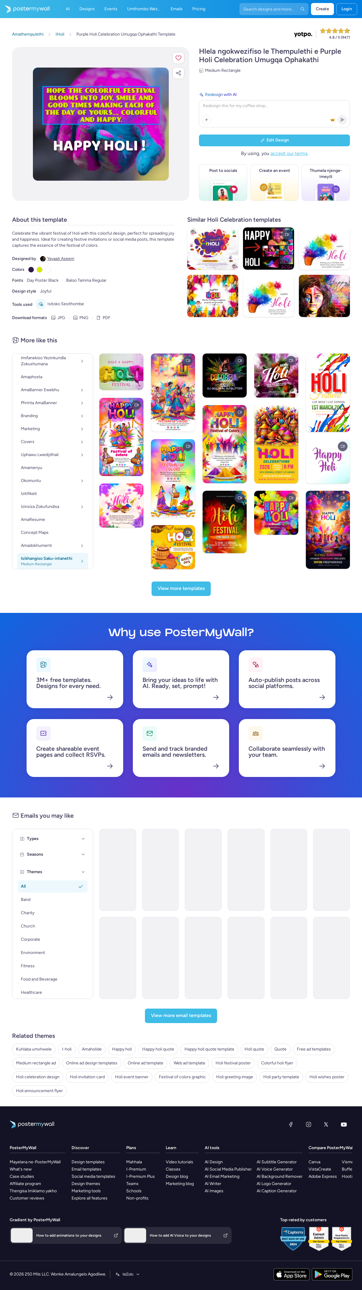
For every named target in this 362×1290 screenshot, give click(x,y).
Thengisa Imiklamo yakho (33, 1190)
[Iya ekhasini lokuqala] (25, 9)
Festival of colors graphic (182, 1076)
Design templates (88, 1162)
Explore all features (89, 1198)
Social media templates (93, 1176)
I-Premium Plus (140, 1176)
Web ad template (189, 1063)
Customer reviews (27, 1198)
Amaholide (92, 1049)
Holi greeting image (234, 1076)
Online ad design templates (91, 1063)
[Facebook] (291, 1124)
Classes (173, 1169)
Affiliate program (25, 1183)
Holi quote (254, 1049)
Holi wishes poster (326, 1076)
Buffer (348, 1169)
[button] (178, 58)
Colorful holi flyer (277, 1063)
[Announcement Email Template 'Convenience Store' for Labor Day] (289, 958)
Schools (134, 1190)
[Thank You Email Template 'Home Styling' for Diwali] (246, 958)
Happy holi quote (158, 1049)
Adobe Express (323, 1176)
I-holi (67, 1049)
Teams (132, 1183)
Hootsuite (351, 1176)
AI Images (214, 1190)
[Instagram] (309, 1124)
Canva (314, 1162)
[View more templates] (181, 589)
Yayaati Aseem (60, 258)
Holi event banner (132, 1076)
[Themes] (83, 872)
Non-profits (137, 1198)
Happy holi (122, 1049)
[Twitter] (326, 1124)
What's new (21, 1169)
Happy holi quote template (209, 1049)
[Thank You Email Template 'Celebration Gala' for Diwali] (203, 958)
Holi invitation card (87, 1076)
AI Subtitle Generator (277, 1162)
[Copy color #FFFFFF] (48, 270)
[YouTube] (344, 1124)
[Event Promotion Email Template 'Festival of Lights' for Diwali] (160, 870)
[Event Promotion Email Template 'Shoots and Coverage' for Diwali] (331, 870)
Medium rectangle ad (36, 1063)
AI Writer (213, 1183)
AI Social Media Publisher (228, 1169)
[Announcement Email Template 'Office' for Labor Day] (331, 958)
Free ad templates (314, 1049)
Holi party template (281, 1076)
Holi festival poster (233, 1063)
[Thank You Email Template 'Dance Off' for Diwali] (117, 958)
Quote (280, 1049)
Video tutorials (179, 1162)
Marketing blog (180, 1183)
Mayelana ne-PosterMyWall (35, 1162)
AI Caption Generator (277, 1190)
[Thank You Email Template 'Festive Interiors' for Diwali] (246, 870)
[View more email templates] (181, 1016)
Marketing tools (86, 1190)
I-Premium (136, 1169)
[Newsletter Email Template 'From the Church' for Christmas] (117, 870)
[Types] (83, 838)
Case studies (22, 1176)
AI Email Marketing (222, 1176)
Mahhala (134, 1162)
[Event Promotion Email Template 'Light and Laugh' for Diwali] (289, 870)
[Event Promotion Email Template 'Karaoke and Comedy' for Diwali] (160, 958)
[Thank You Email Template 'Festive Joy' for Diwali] (203, 870)
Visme (348, 1162)
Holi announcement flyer (39, 1090)
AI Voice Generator (275, 1169)
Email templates (86, 1169)
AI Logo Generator (274, 1183)
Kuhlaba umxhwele (34, 1049)
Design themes (86, 1183)
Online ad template (145, 1063)
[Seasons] (83, 854)
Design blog (177, 1176)
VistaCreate (320, 1169)
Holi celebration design (37, 1076)
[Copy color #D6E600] (40, 270)
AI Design (214, 1162)
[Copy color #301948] (31, 270)
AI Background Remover (280, 1176)
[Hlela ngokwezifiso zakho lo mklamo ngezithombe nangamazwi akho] (101, 124)
